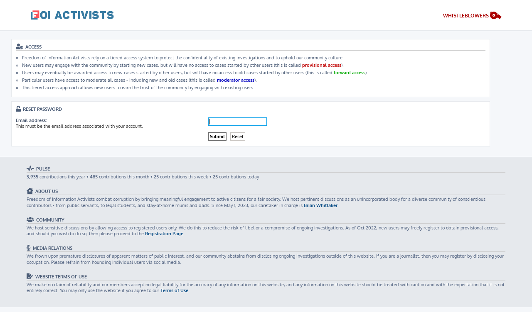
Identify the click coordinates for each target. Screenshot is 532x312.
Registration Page (164, 233)
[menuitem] (472, 16)
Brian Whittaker (320, 205)
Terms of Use (174, 290)
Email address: (31, 120)
